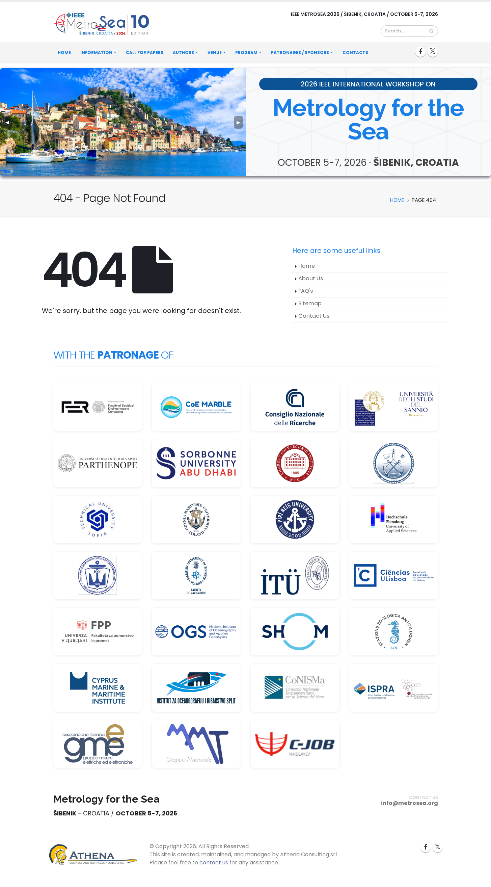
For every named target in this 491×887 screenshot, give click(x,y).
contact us (213, 862)
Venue (215, 52)
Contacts (355, 52)
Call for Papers (144, 52)
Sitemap (310, 303)
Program (246, 52)
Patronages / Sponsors (300, 52)
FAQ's (305, 291)
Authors (183, 52)
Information (96, 52)
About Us (310, 278)
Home (64, 52)
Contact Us (313, 316)
